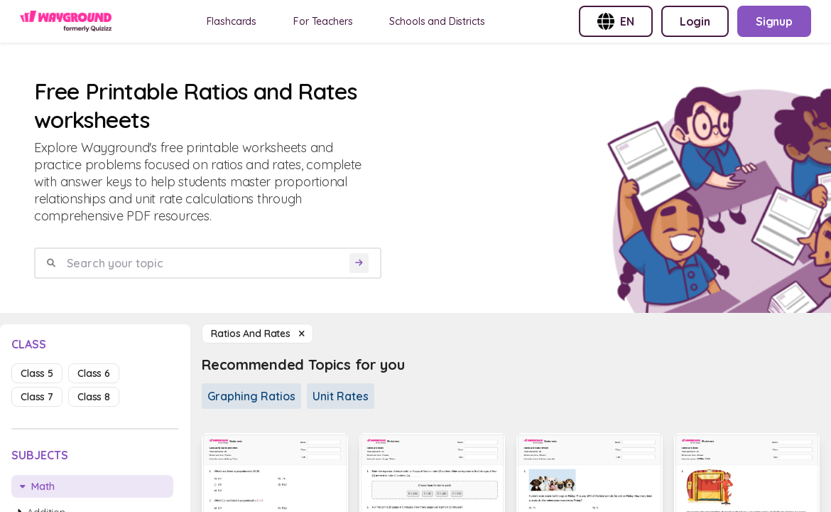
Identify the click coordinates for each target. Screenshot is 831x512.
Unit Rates (341, 396)
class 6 (93, 373)
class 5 (37, 373)
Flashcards (232, 21)
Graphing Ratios (251, 396)
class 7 (37, 396)
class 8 (93, 396)
